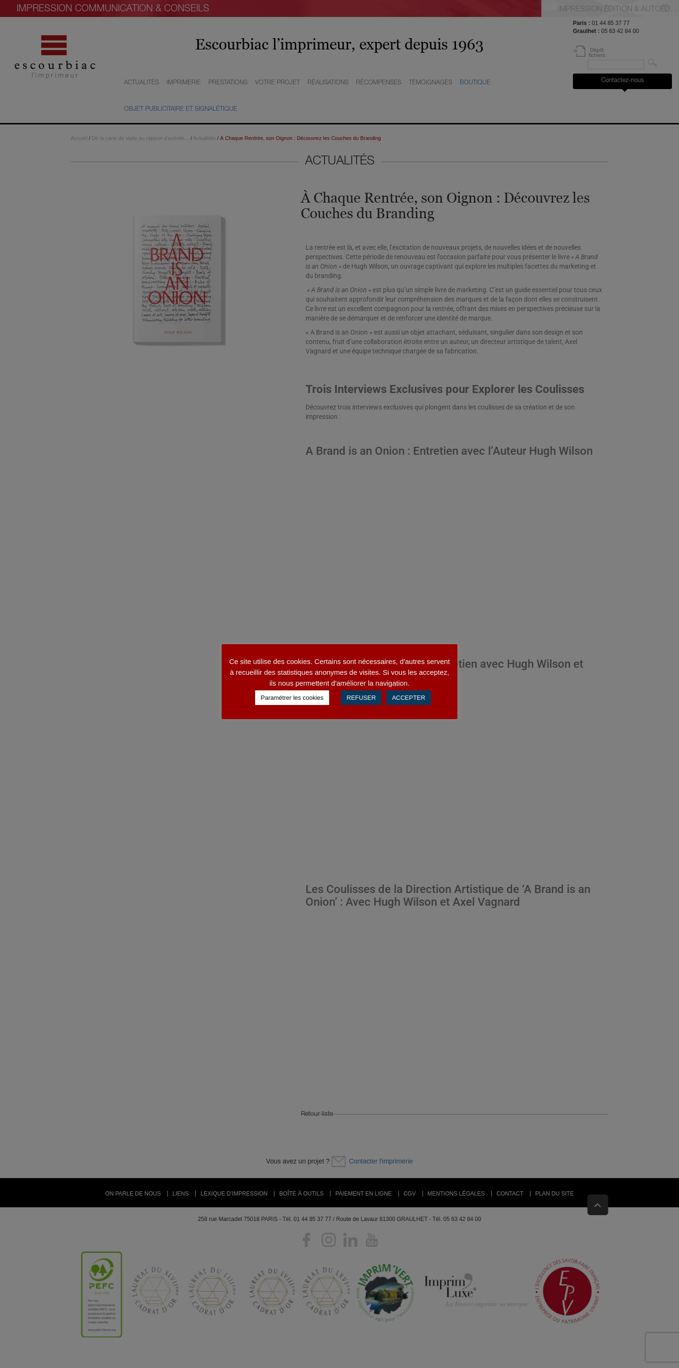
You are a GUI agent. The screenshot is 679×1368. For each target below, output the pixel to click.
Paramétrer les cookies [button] (292, 697)
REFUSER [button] (361, 697)
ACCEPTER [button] (408, 697)
